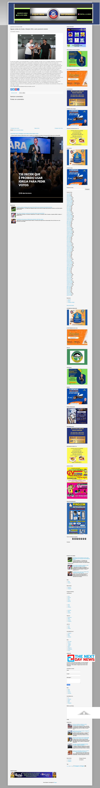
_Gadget (69, 644)
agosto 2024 (69, 220)
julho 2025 (68, 206)
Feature (69, 642)
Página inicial (36, 128)
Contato (69, 628)
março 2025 (69, 211)
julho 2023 (68, 237)
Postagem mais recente (15, 128)
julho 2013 (68, 287)
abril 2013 (68, 291)
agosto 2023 (69, 236)
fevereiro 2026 (69, 197)
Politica (69, 600)
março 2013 (69, 292)
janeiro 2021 (69, 275)
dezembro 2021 (69, 261)
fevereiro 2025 (69, 213)
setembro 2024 (69, 219)
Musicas (69, 601)
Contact (69, 582)
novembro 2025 (69, 201)
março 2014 (69, 277)
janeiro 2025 (69, 214)
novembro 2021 (69, 263)
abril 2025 (68, 210)
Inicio (69, 596)
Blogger (55, 782)
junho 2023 (69, 238)
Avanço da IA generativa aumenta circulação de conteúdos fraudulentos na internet (81, 751)
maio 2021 (68, 270)
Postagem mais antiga (59, 128)
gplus (69, 634)
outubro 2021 (69, 264)
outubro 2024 (69, 218)
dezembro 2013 (69, 281)
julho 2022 (68, 252)
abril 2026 (68, 195)
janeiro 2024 (69, 229)
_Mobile (69, 645)
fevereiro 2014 (69, 278)
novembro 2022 (69, 247)
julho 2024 (68, 222)
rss (68, 697)
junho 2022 (69, 254)
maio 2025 (68, 209)
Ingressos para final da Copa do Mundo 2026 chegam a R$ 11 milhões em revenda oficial (81, 738)
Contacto (69, 607)
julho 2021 (68, 268)
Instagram (69, 761)
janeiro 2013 (69, 295)
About (69, 690)
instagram (69, 588)
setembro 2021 (69, 265)
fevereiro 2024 (69, 228)
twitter (69, 611)
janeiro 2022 (69, 260)
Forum (69, 650)
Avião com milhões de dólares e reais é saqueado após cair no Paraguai (80, 725)
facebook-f (70, 617)
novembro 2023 (69, 232)
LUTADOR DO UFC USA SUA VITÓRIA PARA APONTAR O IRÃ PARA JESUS (29, 219)
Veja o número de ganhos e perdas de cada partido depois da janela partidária (30, 213)
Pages (69, 646)
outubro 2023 (69, 233)
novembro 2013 (69, 282)
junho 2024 (69, 223)
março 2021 (69, 273)
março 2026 (69, 196)
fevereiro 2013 (69, 293)
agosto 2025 (69, 205)
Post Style (69, 641)
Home (69, 581)
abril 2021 (68, 272)
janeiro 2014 (69, 279)
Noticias (69, 597)
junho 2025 (69, 208)
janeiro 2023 (69, 245)
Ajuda (69, 605)
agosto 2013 (69, 286)
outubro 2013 (69, 283)
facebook (69, 587)
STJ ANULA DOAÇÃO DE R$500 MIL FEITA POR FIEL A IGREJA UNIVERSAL (80, 745)
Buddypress (70, 649)
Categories (70, 647)
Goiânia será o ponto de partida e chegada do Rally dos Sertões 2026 (81, 731)
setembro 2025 (69, 204)
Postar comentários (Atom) (18, 130)
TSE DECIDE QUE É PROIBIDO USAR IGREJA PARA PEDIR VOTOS (24, 133)
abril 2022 (68, 256)
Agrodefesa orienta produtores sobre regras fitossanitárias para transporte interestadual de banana (34, 207)
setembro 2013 (69, 284)
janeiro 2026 (69, 199)
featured (69, 299)
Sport (69, 598)
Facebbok (69, 759)
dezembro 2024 (69, 215)
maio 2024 (68, 224)
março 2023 (69, 242)
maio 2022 (68, 255)
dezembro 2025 (69, 200)
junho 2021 (69, 269)
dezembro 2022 (69, 246)
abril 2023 (68, 241)
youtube (69, 612)
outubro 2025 (69, 202)
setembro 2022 (69, 250)
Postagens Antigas (71, 302)
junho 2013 (69, 288)
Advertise (69, 693)
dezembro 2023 (69, 231)
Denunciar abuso (70, 305)
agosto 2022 (69, 251)
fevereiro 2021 (69, 274)
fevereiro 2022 (69, 259)
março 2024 (69, 227)
